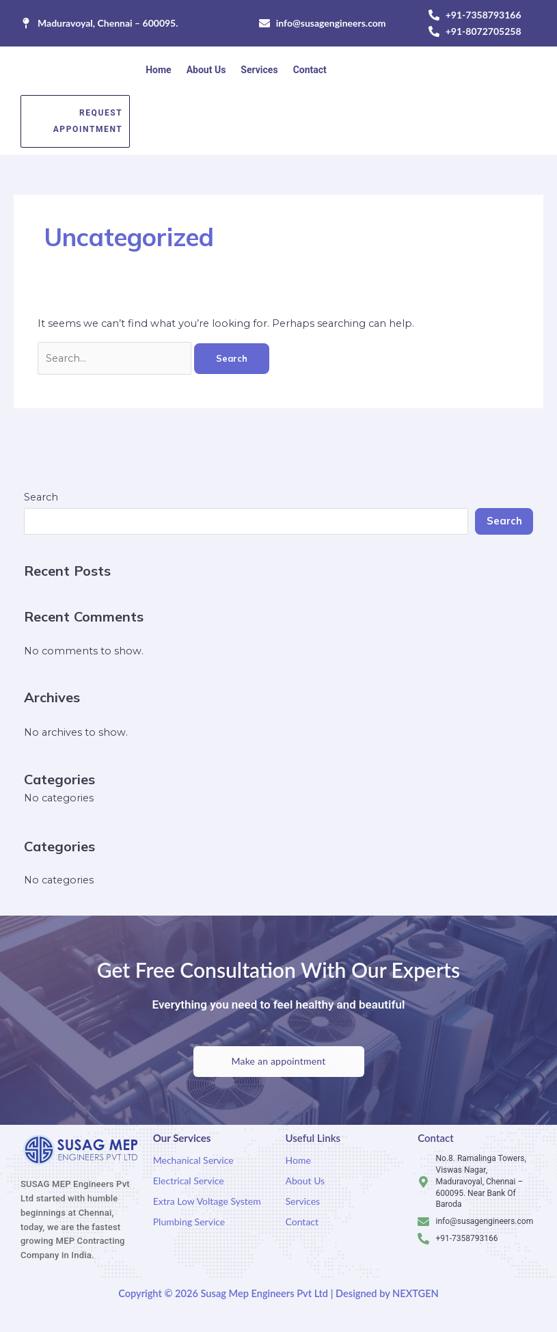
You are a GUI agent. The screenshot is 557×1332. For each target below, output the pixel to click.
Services (259, 69)
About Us (206, 69)
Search (41, 497)
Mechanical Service (193, 1160)
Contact (310, 69)
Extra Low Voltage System (207, 1201)
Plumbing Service (189, 1221)
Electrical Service (188, 1180)
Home (158, 69)
